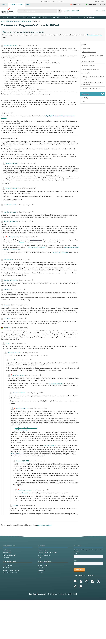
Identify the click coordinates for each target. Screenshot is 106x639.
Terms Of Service (43, 604)
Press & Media (7, 591)
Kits (78, 17)
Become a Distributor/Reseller (11, 609)
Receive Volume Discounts (10, 611)
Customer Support (100, 1)
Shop (4, 4)
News (28, 4)
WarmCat (7, 355)
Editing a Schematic (88, 62)
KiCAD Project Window (61, 412)
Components (68, 17)
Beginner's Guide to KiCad (22, 21)
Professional (45, 1)
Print (83, 103)
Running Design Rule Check (91, 70)
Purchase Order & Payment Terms (47, 591)
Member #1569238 (53, 476)
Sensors (25, 17)
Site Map (40, 611)
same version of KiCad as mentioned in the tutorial (20, 270)
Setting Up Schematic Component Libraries (89, 57)
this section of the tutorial (45, 268)
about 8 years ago (17, 316)
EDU (53, 1)
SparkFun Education (9, 594)
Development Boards (39, 17)
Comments (93, 95)
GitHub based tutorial (22, 460)
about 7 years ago (25, 239)
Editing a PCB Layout (89, 66)
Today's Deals (76, 4)
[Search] (59, 11)
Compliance (41, 609)
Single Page (86, 99)
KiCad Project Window (89, 52)
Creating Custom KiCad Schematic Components (90, 85)
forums (31, 263)
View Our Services (8, 606)
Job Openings (6, 596)
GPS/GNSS (15, 17)
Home (2, 21)
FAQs (39, 596)
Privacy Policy (42, 606)
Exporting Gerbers (88, 74)
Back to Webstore (72, 11)
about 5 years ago (25, 220)
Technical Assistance (44, 594)
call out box (26, 527)
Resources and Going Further (92, 90)
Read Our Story (7, 589)
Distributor (61, 1)
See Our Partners (7, 604)
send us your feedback (48, 564)
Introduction (86, 48)
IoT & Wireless (55, 17)
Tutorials (9, 21)
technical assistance (39, 260)
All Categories (89, 17)
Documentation (16, 4)
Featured (6, 17)
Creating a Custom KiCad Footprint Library (90, 79)
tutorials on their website (66, 273)
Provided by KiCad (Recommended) (27, 458)
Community (90, 4)
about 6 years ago (25, 46)
